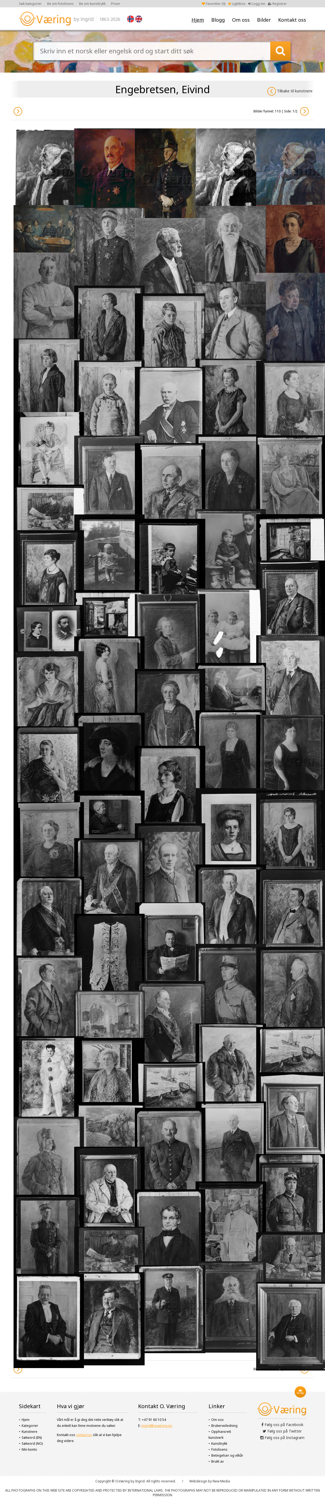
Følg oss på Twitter (282, 1431)
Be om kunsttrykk (92, 3)
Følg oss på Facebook (282, 1424)
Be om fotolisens (60, 3)
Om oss (241, 20)
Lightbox (236, 3)
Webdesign (198, 1481)
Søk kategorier (30, 3)
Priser (115, 3)
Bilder (264, 20)
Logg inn (256, 3)
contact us (84, 1435)
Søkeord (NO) (32, 1443)
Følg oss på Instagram (282, 1437)
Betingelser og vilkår (227, 1455)
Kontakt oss (292, 20)
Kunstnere (29, 1431)
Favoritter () (213, 3)
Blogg (218, 20)
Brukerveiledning (224, 1425)
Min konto (29, 1449)
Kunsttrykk (219, 1443)
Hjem (197, 20)
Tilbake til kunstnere (290, 91)
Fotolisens (219, 1449)
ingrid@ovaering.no (156, 1425)
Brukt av (217, 1461)
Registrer (277, 3)
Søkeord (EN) (32, 1437)
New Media (221, 1481)
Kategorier (30, 1425)
